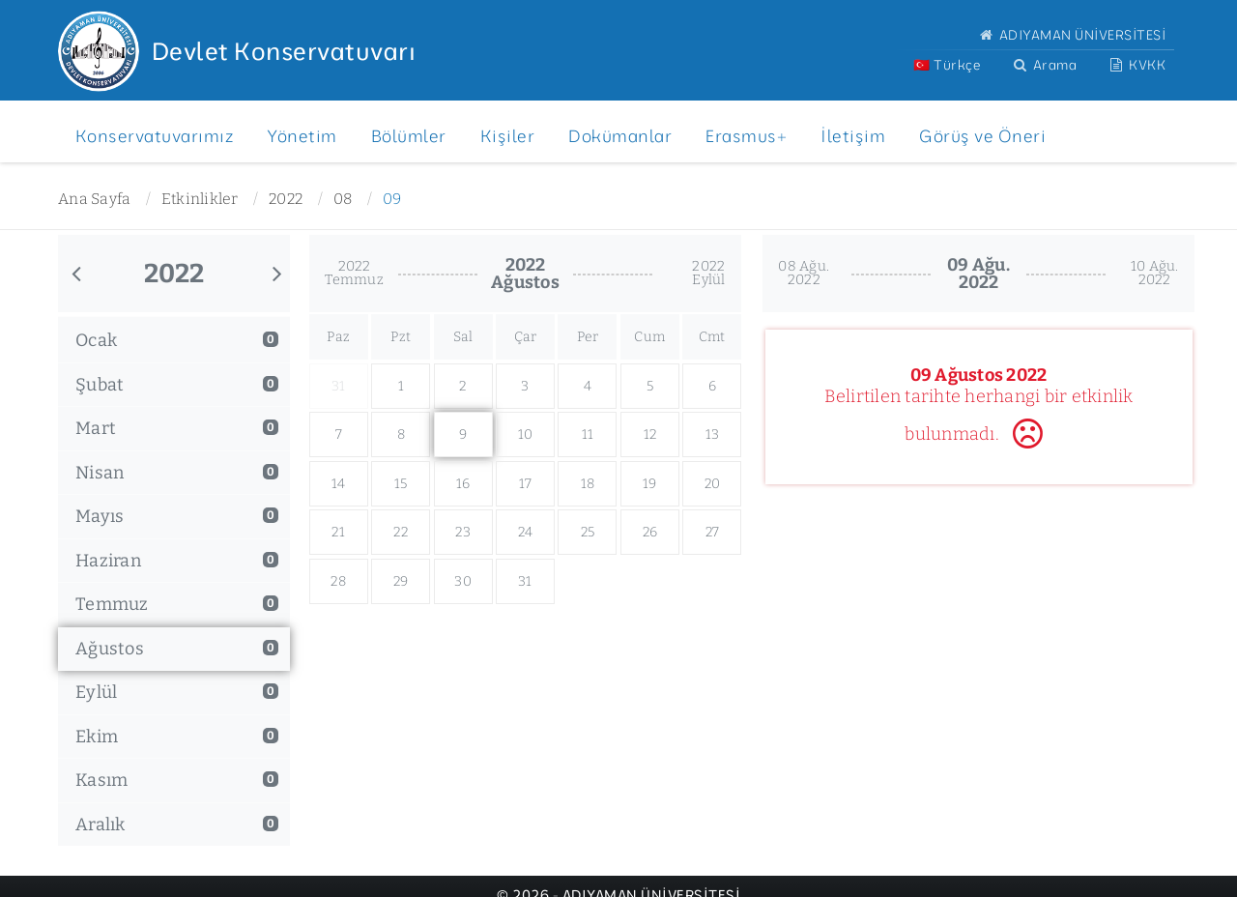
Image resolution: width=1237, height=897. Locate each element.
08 (343, 198)
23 (463, 532)
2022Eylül (708, 273)
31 (525, 581)
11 (588, 434)
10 (525, 434)
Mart (176, 428)
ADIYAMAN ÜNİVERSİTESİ (1071, 34)
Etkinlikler (200, 198)
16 (463, 484)
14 (338, 484)
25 (588, 532)
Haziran (176, 560)
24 (525, 532)
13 (712, 434)
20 (713, 484)
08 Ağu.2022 (803, 273)
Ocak (176, 340)
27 (712, 532)
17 (525, 484)
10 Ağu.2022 (1155, 273)
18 (588, 484)
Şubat (176, 384)
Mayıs (176, 516)
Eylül (176, 692)
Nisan (176, 472)
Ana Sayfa (94, 198)
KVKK (1136, 64)
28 (338, 581)
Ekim (176, 736)
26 (650, 532)
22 (400, 532)
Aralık (176, 824)
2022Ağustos (525, 273)
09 (392, 198)
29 (401, 581)
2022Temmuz (354, 273)
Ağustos (176, 648)
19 (650, 484)
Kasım (176, 780)
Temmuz (176, 604)
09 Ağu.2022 (978, 273)
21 (338, 532)
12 (650, 434)
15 (401, 484)
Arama (1044, 64)
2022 (285, 198)
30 (463, 581)
